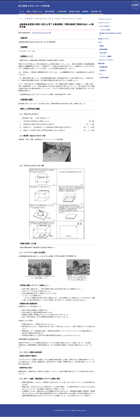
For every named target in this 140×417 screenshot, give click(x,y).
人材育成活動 (61, 11)
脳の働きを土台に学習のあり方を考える (111, 34)
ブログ (100, 42)
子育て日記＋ (103, 53)
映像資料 (85, 11)
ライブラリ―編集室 (105, 56)
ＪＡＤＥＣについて (104, 23)
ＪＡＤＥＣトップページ (105, 19)
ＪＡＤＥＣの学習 (105, 30)
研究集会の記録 (74, 11)
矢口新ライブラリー (104, 39)
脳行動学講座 (103, 49)
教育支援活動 (49, 11)
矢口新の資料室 (104, 78)
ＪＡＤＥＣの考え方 (104, 26)
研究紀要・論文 (96, 11)
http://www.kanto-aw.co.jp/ (40, 33)
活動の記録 (101, 64)
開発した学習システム (35, 11)
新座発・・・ (103, 46)
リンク (100, 74)
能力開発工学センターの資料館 (34, 6)
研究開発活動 (103, 67)
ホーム (22, 11)
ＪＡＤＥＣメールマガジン (106, 60)
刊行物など (103, 71)
